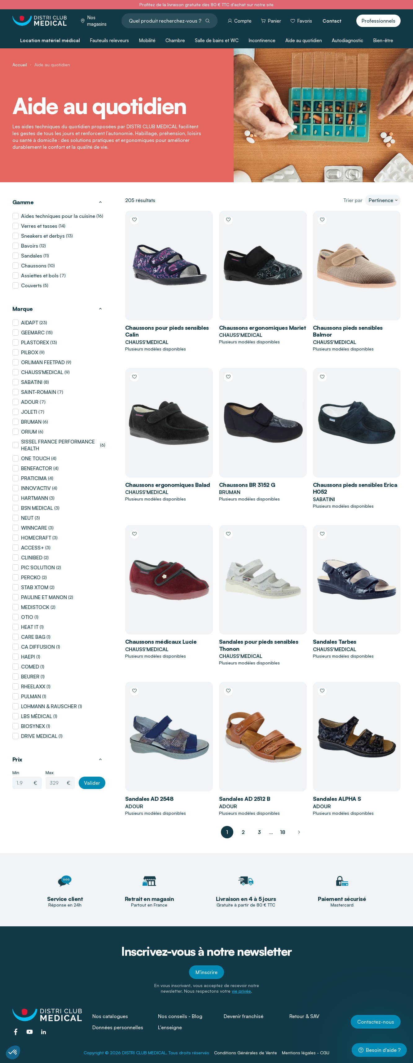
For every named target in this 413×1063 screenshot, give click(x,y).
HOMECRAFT (36, 538)
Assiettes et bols (40, 275)
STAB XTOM (34, 587)
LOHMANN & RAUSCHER (49, 706)
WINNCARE (34, 528)
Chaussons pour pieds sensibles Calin (167, 331)
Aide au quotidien (303, 40)
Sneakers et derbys (43, 236)
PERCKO (31, 577)
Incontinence (261, 40)
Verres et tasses (39, 226)
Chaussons (33, 265)
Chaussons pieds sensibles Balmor (348, 331)
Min (15, 772)
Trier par (352, 200)
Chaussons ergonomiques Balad (167, 484)
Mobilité (147, 40)
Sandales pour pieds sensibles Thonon (258, 645)
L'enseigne (170, 1027)
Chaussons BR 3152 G (247, 484)
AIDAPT (29, 323)
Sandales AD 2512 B (244, 798)
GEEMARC (33, 332)
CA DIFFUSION (38, 647)
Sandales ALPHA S (337, 798)
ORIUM (29, 432)
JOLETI (29, 412)
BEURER (30, 676)
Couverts (31, 285)
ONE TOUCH (35, 458)
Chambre (175, 40)
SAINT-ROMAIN (38, 392)
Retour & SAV (304, 1016)
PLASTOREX (35, 342)
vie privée (241, 991)
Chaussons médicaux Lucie (160, 641)
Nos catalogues (110, 1016)
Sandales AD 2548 (149, 798)
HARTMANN (34, 498)
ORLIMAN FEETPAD (43, 362)
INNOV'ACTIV (36, 488)
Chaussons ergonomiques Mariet (262, 327)
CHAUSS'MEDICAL (42, 372)
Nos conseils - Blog (180, 1016)
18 (282, 832)
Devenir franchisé (243, 1016)
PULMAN (31, 696)
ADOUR (29, 402)
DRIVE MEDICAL (39, 736)
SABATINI (31, 382)
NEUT (27, 518)
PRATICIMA (34, 478)
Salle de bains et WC (217, 40)
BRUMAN (31, 422)
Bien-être (383, 40)
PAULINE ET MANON (44, 597)
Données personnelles (117, 1027)
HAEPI (28, 657)
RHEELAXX (33, 686)
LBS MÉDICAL (36, 716)
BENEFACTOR (36, 468)
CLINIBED (31, 557)
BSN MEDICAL (37, 508)
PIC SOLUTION (38, 567)
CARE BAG (33, 637)
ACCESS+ (32, 548)
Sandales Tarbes (334, 641)
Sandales (31, 256)
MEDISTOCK (35, 607)
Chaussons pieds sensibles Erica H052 (355, 488)
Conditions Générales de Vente (245, 1052)
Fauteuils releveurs (109, 40)
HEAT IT (29, 627)
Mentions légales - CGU (305, 1052)
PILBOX (29, 352)
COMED (30, 667)
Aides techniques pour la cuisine (58, 216)
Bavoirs (29, 246)
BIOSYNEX (33, 726)
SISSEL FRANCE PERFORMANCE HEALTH (58, 445)
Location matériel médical (50, 40)
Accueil (19, 64)
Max (50, 772)
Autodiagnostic (347, 40)
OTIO (27, 617)
